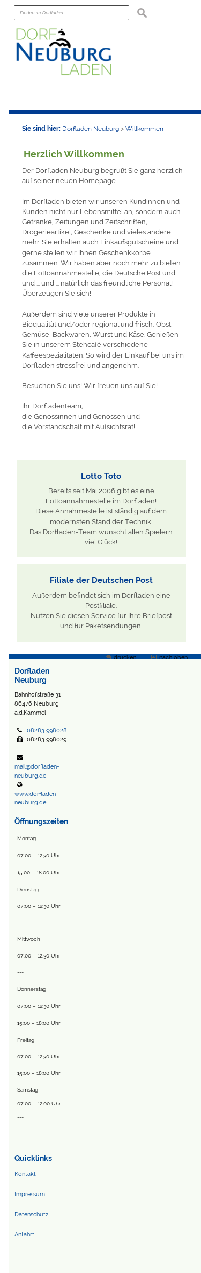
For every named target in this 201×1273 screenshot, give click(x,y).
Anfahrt (24, 1234)
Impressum (29, 1194)
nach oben (173, 657)
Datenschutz (31, 1214)
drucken (125, 657)
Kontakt (25, 1173)
